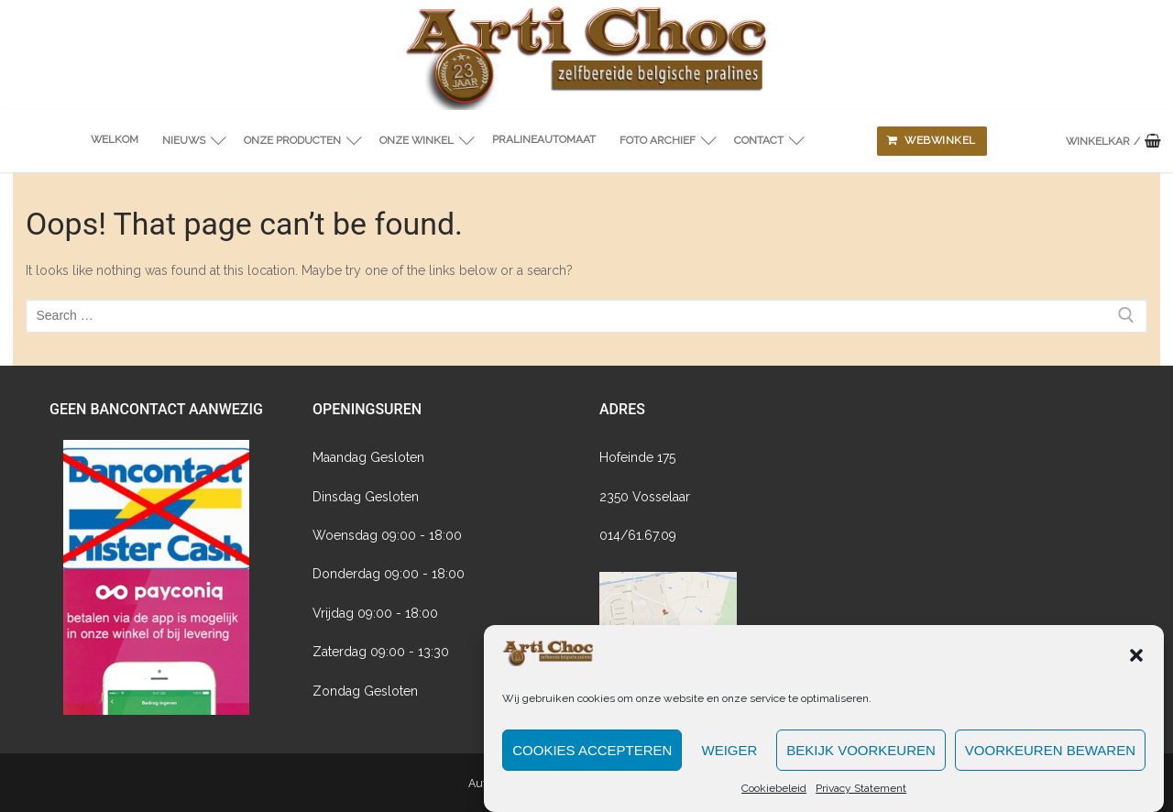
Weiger (729, 766)
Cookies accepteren (592, 766)
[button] (1136, 672)
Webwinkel (931, 140)
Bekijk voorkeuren (861, 766)
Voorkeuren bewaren (1050, 766)
